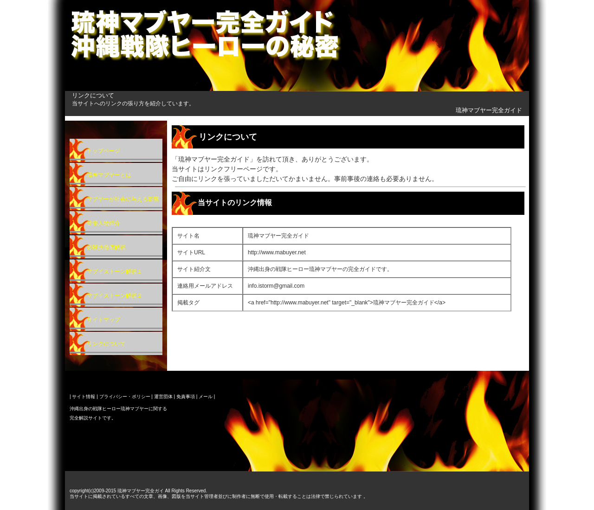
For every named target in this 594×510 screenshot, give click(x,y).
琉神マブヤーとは (109, 175)
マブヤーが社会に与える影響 (123, 199)
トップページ (103, 151)
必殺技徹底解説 (106, 247)
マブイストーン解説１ (114, 271)
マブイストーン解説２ (114, 295)
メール (206, 396)
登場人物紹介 (103, 223)
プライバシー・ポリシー (124, 396)
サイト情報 (83, 396)
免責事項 (185, 396)
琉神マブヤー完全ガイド (489, 110)
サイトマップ (103, 319)
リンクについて (106, 344)
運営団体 (163, 396)
